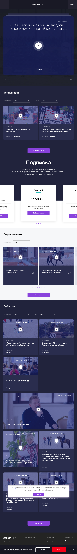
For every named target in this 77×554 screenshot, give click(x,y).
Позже (43, 549)
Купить (59, 549)
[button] (36, 223)
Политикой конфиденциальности (20, 489)
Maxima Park (50, 542)
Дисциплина (7, 100)
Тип (36, 314)
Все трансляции (38, 150)
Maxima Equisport (30, 537)
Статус (37, 100)
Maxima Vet (50, 537)
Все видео (38, 295)
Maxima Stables (8, 542)
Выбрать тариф (38, 213)
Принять (38, 494)
